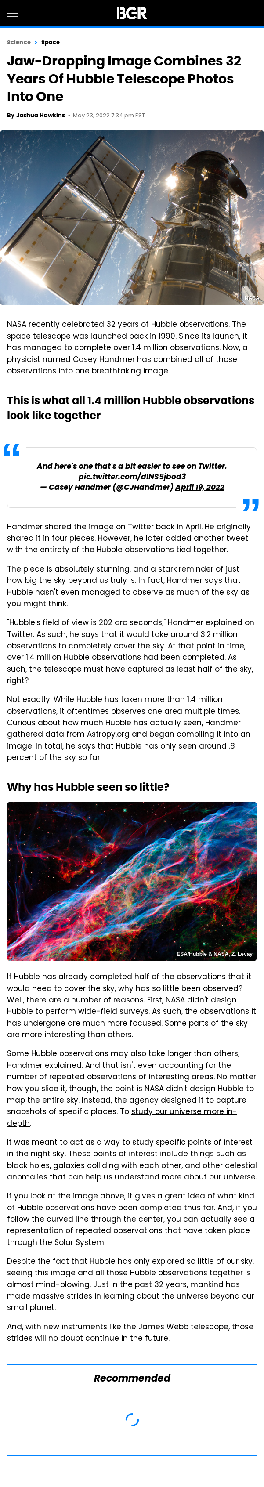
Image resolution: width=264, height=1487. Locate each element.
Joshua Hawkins (40, 115)
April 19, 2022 (199, 487)
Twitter (141, 527)
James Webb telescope (183, 1327)
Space (50, 42)
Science (19, 42)
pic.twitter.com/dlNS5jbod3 (132, 477)
